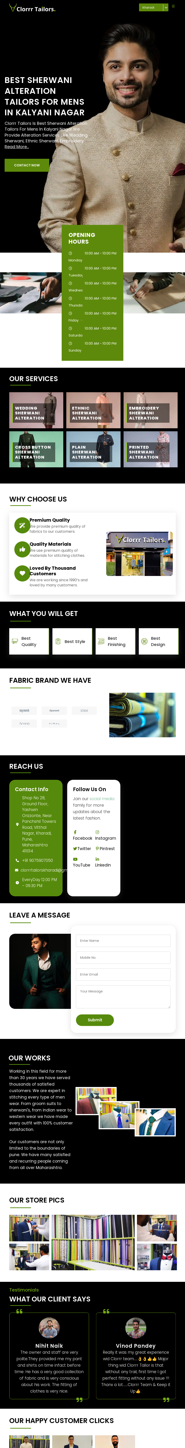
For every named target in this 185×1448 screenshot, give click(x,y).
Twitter (82, 848)
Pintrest (105, 848)
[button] (27, 165)
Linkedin (103, 862)
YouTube (81, 862)
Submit (95, 1020)
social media (102, 799)
